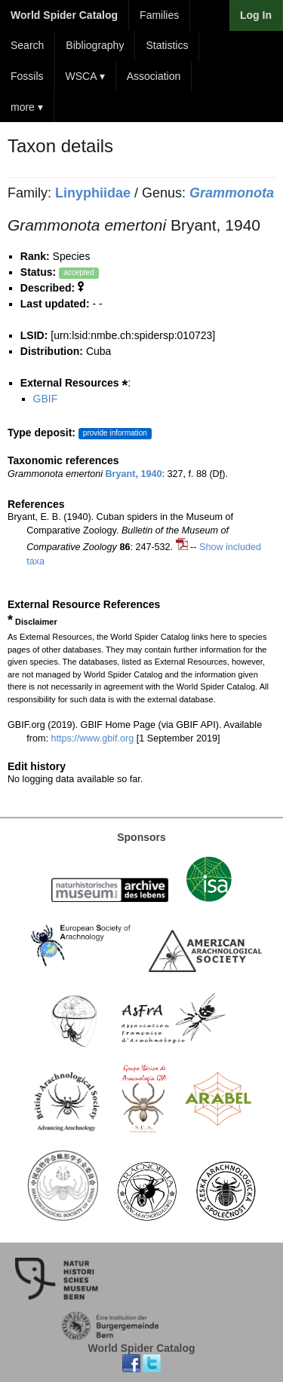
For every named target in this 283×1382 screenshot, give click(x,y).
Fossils (27, 76)
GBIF (45, 399)
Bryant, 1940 (134, 474)
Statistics (167, 45)
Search (27, 45)
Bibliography (95, 45)
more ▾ (27, 107)
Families (159, 15)
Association (154, 76)
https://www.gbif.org (92, 738)
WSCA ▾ (85, 76)
